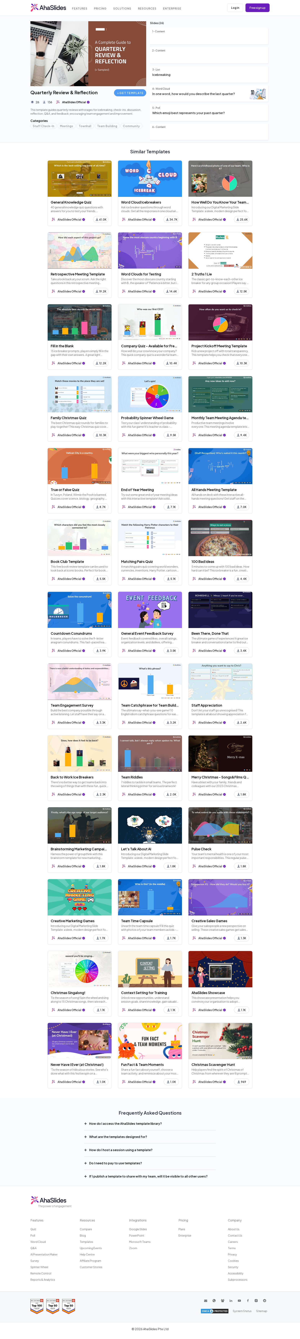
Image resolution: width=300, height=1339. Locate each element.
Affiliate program (90, 1260)
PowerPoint (136, 1235)
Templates (86, 1241)
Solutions (123, 8)
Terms (232, 1248)
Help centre (87, 1254)
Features (80, 8)
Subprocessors (237, 1279)
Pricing (101, 8)
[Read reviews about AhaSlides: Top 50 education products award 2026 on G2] (52, 1306)
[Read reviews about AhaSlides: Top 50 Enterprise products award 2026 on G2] (68, 1306)
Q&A (33, 1248)
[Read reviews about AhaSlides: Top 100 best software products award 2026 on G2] (36, 1306)
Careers (233, 1241)
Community (131, 126)
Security (233, 1267)
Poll (32, 1235)
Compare (86, 1229)
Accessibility (236, 1273)
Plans (182, 1229)
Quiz (33, 1229)
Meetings (66, 126)
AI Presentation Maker (44, 1254)
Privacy (232, 1254)
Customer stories (91, 1267)
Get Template (130, 93)
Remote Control (40, 1273)
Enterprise (173, 8)
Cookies (233, 1260)
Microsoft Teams (140, 1241)
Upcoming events (91, 1248)
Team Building (107, 126)
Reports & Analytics (42, 1279)
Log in (235, 7)
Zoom (133, 1248)
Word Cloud (38, 1241)
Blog (83, 1235)
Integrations (138, 1220)
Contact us (235, 1235)
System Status (242, 1311)
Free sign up (257, 7)
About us (233, 1229)
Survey (34, 1260)
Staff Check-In (43, 126)
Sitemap (262, 1311)
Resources (148, 8)
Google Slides (138, 1229)
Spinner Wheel (39, 1267)
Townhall (85, 126)
